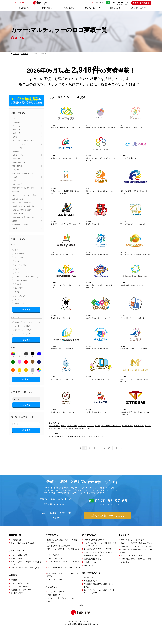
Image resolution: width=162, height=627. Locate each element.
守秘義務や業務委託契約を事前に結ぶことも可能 (100, 585)
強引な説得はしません (92, 559)
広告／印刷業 (17, 184)
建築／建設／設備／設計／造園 (23, 188)
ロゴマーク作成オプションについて (60, 598)
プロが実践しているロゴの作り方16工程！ (136, 559)
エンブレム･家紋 (21, 265)
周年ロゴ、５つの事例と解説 (131, 555)
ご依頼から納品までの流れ (94, 540)
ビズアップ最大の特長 (19, 555)
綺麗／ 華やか (58, 428)
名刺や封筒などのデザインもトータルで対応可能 (63, 574)
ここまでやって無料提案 (56, 592)
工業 (14, 181)
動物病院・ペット (18, 162)
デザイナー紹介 (17, 558)
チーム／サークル (18, 144)
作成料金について (54, 595)
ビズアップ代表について (20, 583)
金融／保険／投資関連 (20, 224)
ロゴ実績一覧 (24, 54)
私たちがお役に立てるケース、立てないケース (63, 550)
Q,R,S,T (17, 330)
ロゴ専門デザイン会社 (30, 3)
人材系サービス (18, 155)
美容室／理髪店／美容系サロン (23, 202)
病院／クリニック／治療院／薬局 (24, 195)
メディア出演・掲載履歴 (20, 586)
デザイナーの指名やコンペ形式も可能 (25, 568)
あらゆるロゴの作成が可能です (59, 546)
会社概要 (100, 2)
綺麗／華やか (19, 253)
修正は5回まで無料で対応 (93, 555)
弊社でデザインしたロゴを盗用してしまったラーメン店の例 (100, 591)
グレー (26, 354)
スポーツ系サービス (19, 133)
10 (109, 448)
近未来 (17, 300)
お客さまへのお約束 (55, 558)
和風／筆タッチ (20, 284)
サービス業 (16, 129)
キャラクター (82, 426)
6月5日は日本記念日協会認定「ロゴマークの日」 (136, 551)
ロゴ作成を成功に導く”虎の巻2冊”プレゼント (63, 569)
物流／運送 (16, 192)
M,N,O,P (27, 326)
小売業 (14, 177)
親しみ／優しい (20, 296)
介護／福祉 (16, 159)
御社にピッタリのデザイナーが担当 (97, 549)
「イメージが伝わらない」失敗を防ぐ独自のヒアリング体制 (100, 544)
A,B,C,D (27, 322)
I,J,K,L (17, 326)
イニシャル (19, 257)
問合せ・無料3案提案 (141, 3)
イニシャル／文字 (54, 426)
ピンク (19, 363)
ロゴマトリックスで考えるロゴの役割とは (136, 543)
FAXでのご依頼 (90, 565)
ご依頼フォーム (90, 562)
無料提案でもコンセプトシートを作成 (98, 552)
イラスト (18, 261)
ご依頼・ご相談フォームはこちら (108, 515)
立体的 (17, 292)
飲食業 (14, 228)
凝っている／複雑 (21, 280)
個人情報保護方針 (17, 593)
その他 (14, 137)
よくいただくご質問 (55, 579)
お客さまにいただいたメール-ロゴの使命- (136, 546)
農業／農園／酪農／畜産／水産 (23, 217)
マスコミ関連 (17, 148)
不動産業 (15, 151)
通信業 (14, 221)
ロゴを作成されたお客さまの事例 (23, 543)
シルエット (19, 269)
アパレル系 (16, 122)
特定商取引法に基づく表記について (81, 621)
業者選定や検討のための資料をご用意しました (63, 563)
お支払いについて (54, 601)
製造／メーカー (18, 213)
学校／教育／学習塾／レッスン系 (24, 173)
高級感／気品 (19, 303)
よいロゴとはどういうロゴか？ (132, 540)
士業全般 (15, 170)
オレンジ (13, 371)
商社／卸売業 (17, 166)
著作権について (90, 577)
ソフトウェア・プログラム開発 (23, 140)
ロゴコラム (124, 562)
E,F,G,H (37, 322)
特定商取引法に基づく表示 (21, 590)
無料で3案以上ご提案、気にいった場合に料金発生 (63, 541)
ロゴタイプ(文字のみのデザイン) (26, 277)
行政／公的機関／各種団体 (21, 210)
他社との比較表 (53, 555)
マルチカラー (39, 371)
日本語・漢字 (19, 334)
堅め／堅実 (19, 288)
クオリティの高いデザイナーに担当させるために (27, 563)
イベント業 (16, 126)
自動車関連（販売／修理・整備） (24, 206)
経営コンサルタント (19, 199)
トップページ (16, 54)
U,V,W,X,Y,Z (29, 330)
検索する (26, 309)
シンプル (18, 273)
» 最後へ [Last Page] (118, 448)
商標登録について (90, 581)
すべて (14, 118)
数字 (30, 334)
